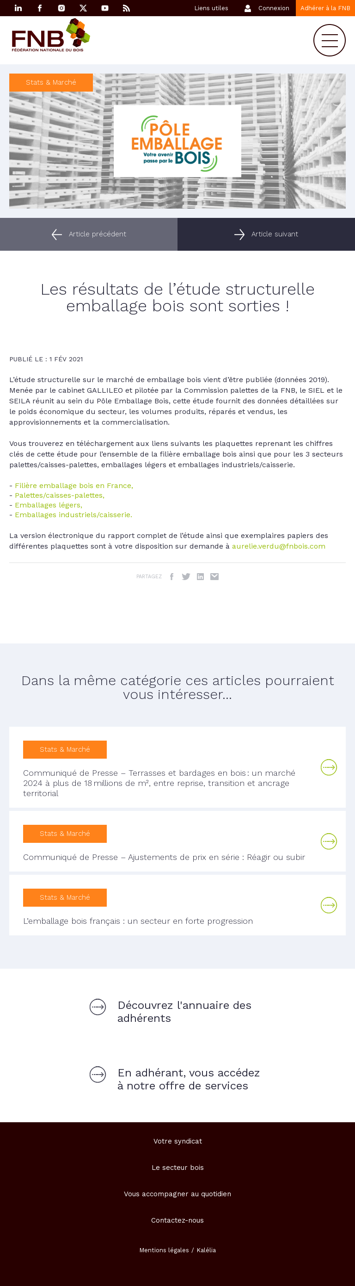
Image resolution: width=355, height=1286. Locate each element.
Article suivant (274, 234)
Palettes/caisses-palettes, (59, 495)
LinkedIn (200, 576)
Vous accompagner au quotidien (177, 1194)
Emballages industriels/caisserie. (73, 514)
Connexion (273, 8)
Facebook (40, 8)
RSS (126, 8)
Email (214, 576)
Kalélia (206, 1250)
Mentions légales (164, 1250)
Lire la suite (329, 767)
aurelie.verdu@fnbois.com (278, 546)
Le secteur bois (178, 1167)
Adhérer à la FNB (325, 8)
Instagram (61, 8)
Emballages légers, (48, 505)
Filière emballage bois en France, (74, 485)
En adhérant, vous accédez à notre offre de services (188, 1079)
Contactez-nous (177, 1220)
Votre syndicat (177, 1141)
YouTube (105, 8)
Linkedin (18, 8)
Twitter (186, 576)
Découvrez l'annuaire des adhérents (184, 1012)
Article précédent (97, 234)
